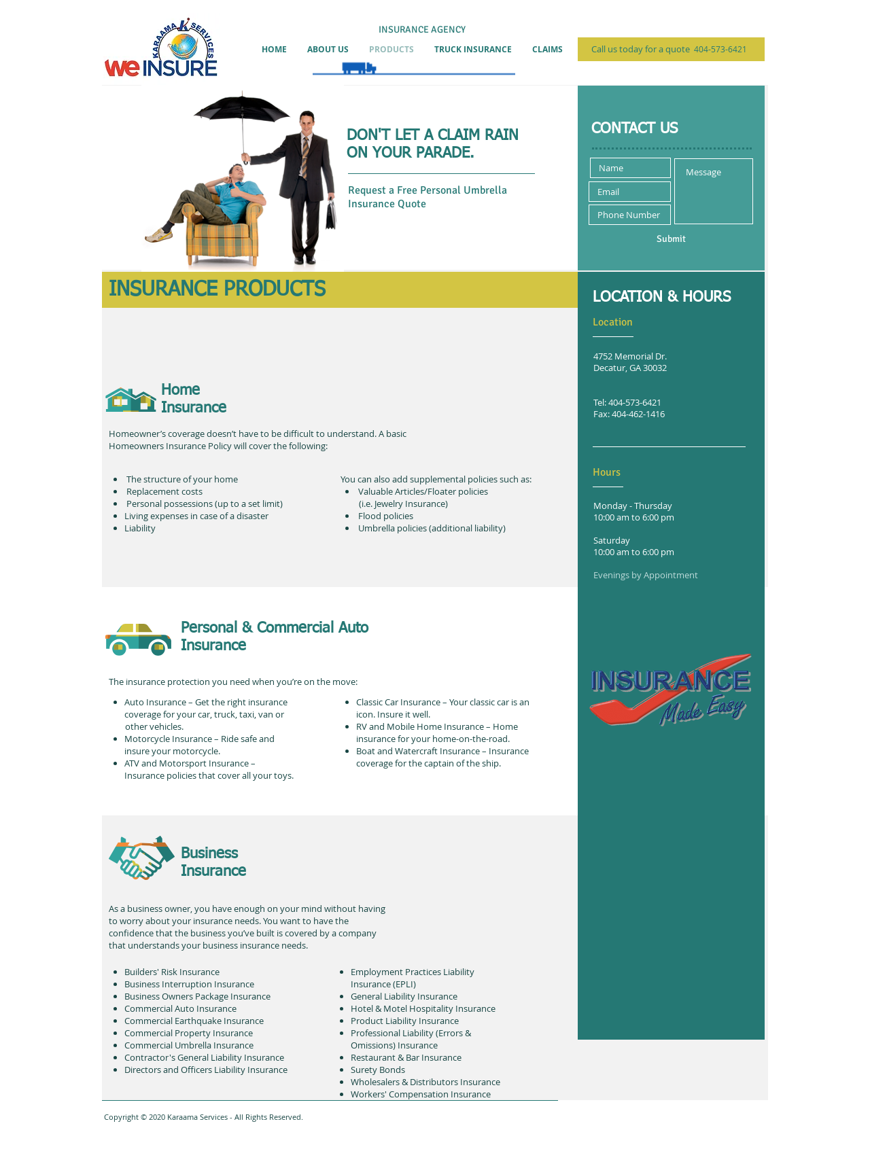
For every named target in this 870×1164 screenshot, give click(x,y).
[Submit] (671, 239)
